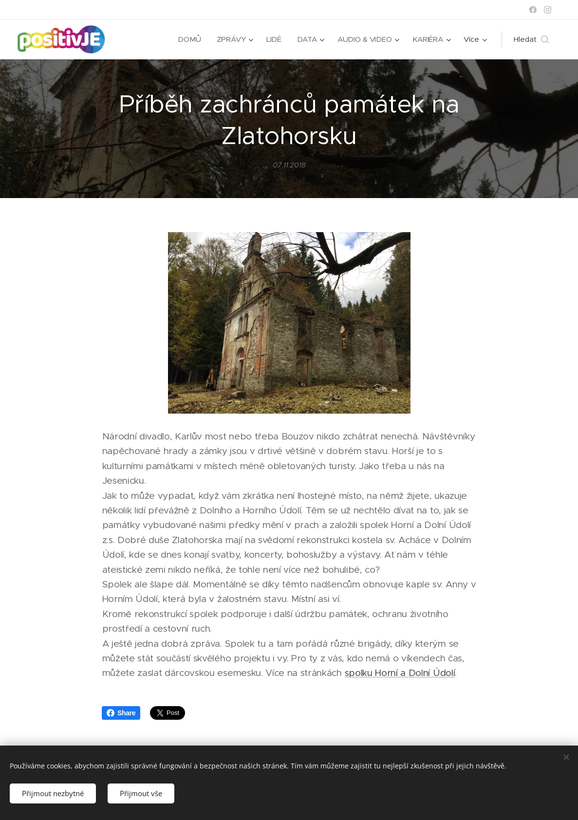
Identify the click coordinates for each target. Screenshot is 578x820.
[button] (531, 39)
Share (121, 713)
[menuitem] (189, 39)
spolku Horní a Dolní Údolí (399, 673)
